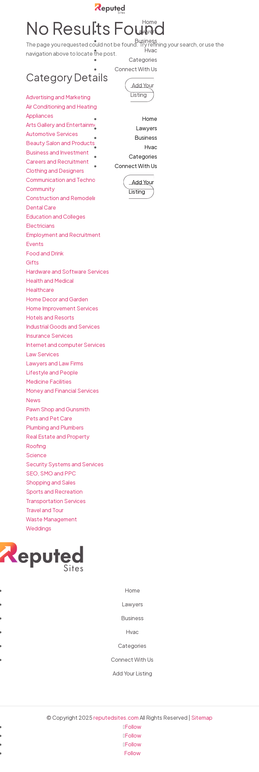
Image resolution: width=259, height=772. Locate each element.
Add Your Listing (142, 90)
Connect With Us (136, 69)
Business (146, 40)
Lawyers (146, 31)
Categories (143, 59)
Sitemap (201, 717)
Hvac (150, 50)
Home (149, 21)
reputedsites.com (116, 717)
